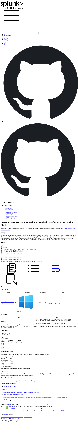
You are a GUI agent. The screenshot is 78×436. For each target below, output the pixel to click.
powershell (3, 324)
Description (9, 205)
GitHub (6, 418)
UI (36, 414)
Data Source (9, 208)
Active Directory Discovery (9, 390)
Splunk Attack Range (64, 414)
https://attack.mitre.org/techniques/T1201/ (13, 398)
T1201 (2, 345)
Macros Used (9, 209)
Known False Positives (11, 214)
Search (8, 207)
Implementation (10, 213)
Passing (9, 408)
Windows (19, 315)
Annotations (9, 210)
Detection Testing (10, 218)
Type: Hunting (64, 228)
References (9, 217)
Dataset (13, 409)
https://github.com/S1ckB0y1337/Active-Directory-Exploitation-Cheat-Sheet (21, 395)
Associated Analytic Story (12, 216)
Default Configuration (11, 212)
